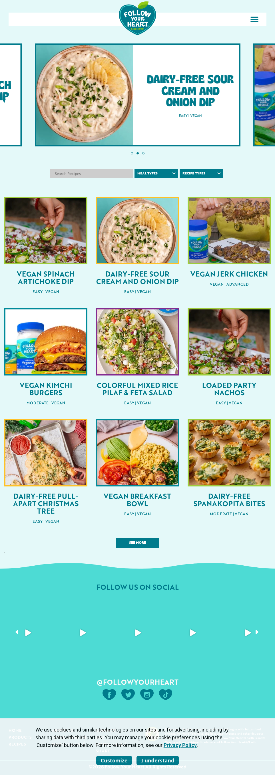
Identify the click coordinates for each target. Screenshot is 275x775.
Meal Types (156, 173)
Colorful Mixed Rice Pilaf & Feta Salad (137, 388)
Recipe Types (201, 173)
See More (137, 543)
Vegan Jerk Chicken (229, 273)
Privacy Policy (180, 745)
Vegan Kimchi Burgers (46, 388)
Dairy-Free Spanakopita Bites (229, 499)
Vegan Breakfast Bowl (137, 499)
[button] (254, 19)
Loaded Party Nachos (229, 388)
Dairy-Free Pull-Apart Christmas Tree (46, 503)
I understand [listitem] (157, 760)
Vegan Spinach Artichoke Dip (46, 277)
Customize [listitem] (114, 760)
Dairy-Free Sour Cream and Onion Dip (137, 277)
